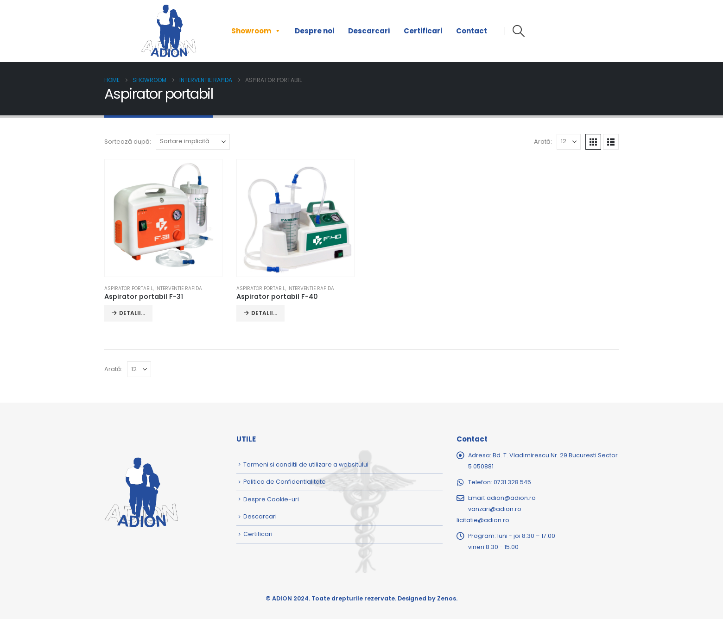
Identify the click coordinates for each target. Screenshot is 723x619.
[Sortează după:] (193, 142)
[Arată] (569, 142)
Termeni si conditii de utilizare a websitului (305, 464)
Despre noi (314, 31)
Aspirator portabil (128, 288)
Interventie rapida (178, 288)
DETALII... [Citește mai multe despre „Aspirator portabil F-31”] (132, 313)
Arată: (543, 141)
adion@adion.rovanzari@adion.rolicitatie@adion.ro (496, 509)
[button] (518, 31)
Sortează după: (127, 141)
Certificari (423, 31)
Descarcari (369, 31)
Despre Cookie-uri (271, 499)
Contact (471, 31)
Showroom (256, 31)
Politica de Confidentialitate (284, 482)
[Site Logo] (169, 31)
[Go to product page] (163, 218)
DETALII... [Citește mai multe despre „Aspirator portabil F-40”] (264, 313)
